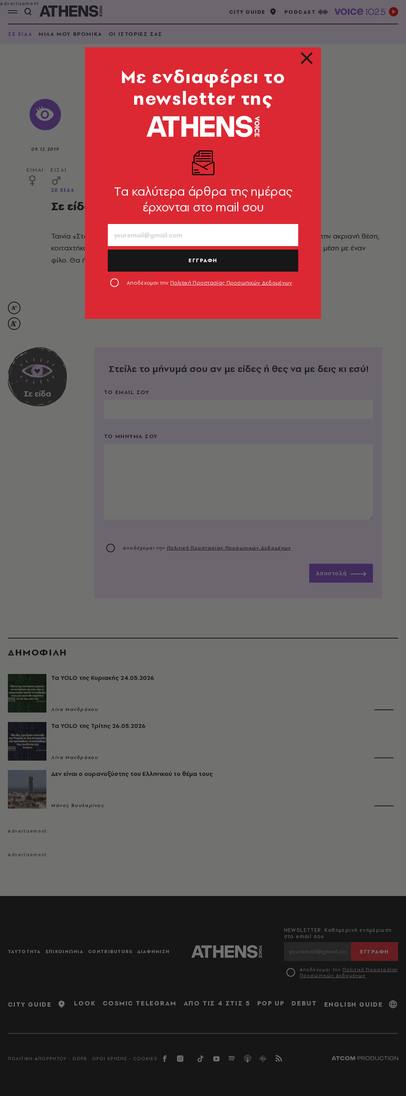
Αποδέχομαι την (209, 283)
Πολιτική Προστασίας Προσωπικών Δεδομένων (231, 282)
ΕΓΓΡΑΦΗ (203, 260)
